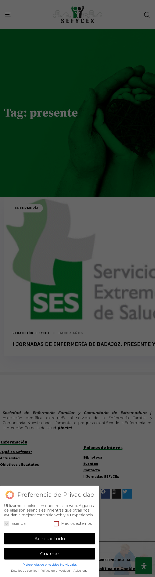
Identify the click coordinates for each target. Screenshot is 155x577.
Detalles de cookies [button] (24, 570)
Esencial (15, 523)
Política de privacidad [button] (55, 570)
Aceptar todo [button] (49, 538)
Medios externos (73, 523)
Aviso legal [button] (81, 570)
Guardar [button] (49, 553)
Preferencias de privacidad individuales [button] (50, 564)
